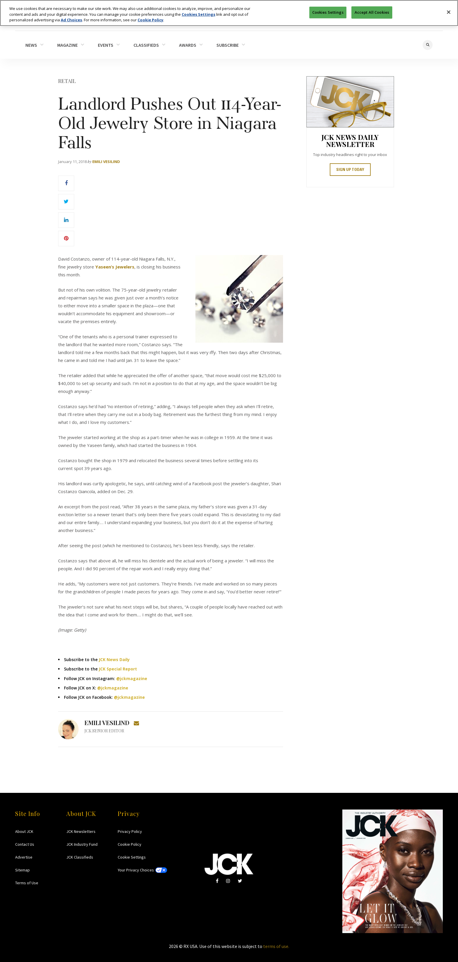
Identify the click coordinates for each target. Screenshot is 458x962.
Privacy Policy (130, 831)
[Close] (448, 11)
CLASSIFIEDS (146, 45)
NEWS (31, 45)
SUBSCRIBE (227, 45)
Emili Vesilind (106, 161)
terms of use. (276, 946)
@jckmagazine (131, 678)
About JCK (24, 831)
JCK (229, 864)
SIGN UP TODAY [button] (350, 170)
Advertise (23, 857)
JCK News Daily (114, 659)
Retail (67, 80)
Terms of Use (26, 882)
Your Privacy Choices (136, 870)
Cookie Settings (132, 857)
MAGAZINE (67, 45)
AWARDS (187, 45)
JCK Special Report (118, 669)
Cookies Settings (198, 13)
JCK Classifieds (79, 857)
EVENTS (105, 45)
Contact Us (24, 844)
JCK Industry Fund (82, 844)
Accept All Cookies (372, 11)
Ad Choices (71, 19)
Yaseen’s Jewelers (114, 267)
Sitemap (22, 870)
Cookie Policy (129, 844)
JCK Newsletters (81, 831)
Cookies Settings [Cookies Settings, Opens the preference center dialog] (328, 11)
